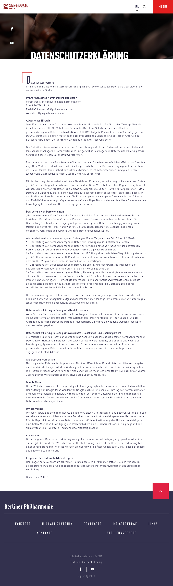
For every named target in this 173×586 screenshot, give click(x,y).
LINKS (153, 524)
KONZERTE (23, 524)
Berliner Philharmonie (28, 506)
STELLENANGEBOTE (121, 533)
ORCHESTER (93, 524)
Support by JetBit (86, 575)
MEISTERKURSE (125, 524)
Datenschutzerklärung (86, 562)
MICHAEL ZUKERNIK (57, 524)
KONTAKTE (44, 533)
